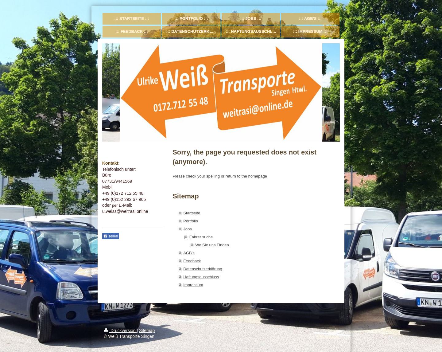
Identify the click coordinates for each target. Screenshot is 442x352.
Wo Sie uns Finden (212, 245)
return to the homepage (246, 176)
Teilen (110, 236)
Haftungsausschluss (201, 277)
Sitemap (147, 330)
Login (333, 330)
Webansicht (327, 336)
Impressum (193, 285)
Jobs (187, 229)
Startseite (191, 213)
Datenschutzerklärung (202, 269)
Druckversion (120, 330)
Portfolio (190, 221)
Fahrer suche (201, 237)
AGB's (188, 253)
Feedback (192, 261)
